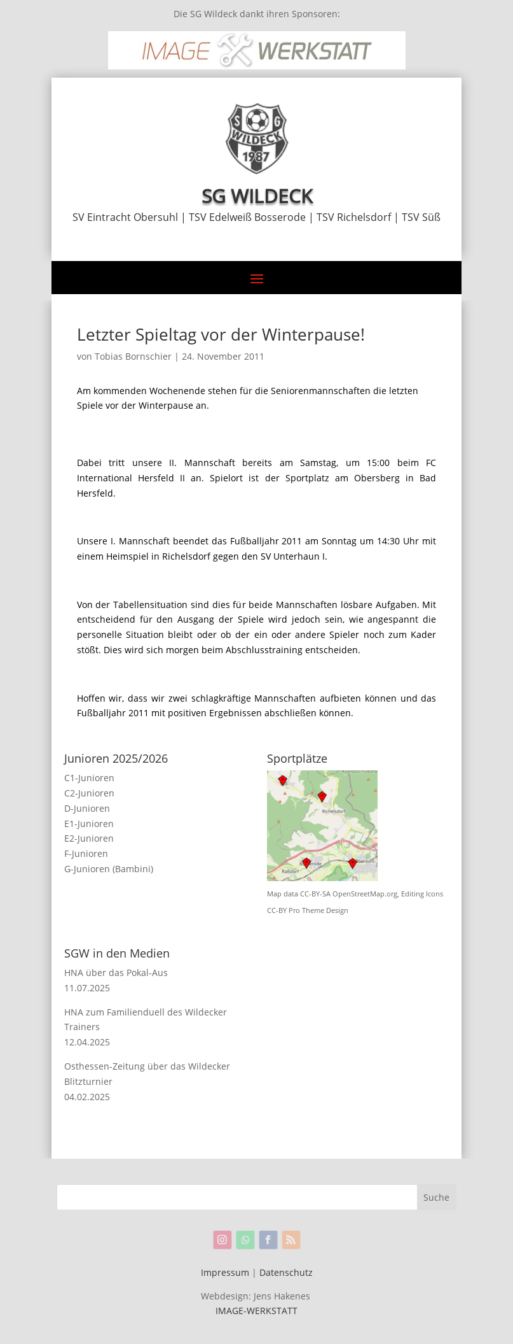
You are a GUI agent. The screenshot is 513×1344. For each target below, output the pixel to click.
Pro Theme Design (318, 910)
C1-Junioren (89, 778)
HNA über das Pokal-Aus (116, 972)
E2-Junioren (89, 838)
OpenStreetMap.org (364, 893)
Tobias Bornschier (133, 356)
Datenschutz (286, 1272)
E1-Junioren (89, 823)
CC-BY (277, 910)
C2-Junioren (89, 793)
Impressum (225, 1272)
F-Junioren (86, 853)
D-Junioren (87, 808)
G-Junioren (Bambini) (108, 869)
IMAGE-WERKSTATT (256, 1311)
